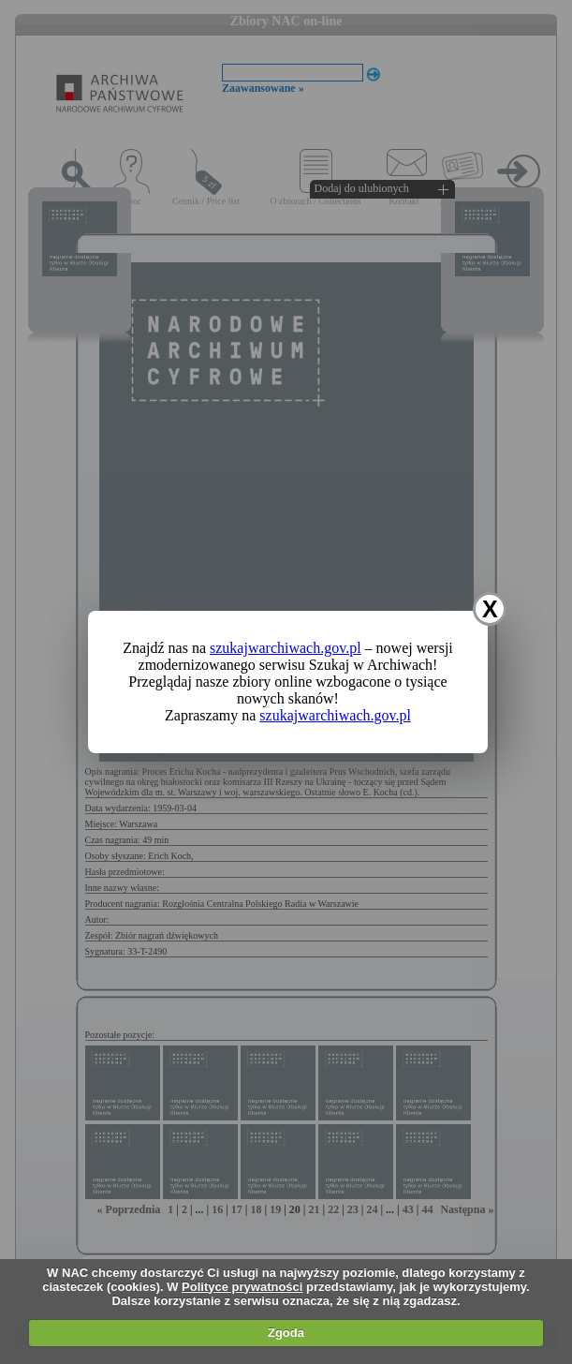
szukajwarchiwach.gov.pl (285, 648)
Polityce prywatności (242, 1287)
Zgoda (286, 1333)
